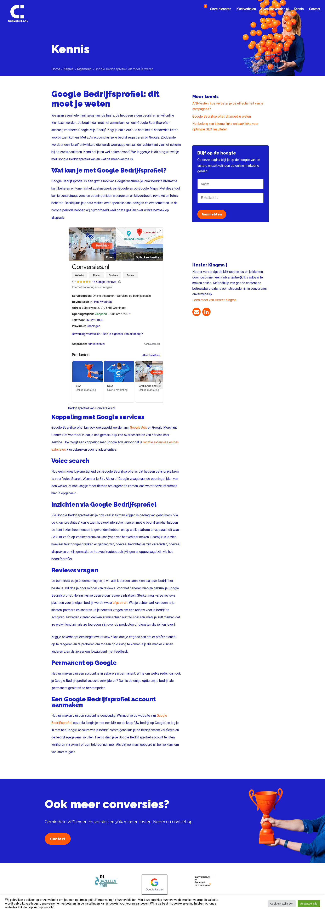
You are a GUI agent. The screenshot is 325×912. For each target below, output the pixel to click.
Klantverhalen (246, 9)
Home (55, 69)
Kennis (299, 9)
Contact (314, 9)
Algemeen (84, 69)
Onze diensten (220, 9)
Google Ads (138, 427)
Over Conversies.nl (275, 9)
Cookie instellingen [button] (281, 903)
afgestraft (120, 603)
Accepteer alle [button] (308, 903)
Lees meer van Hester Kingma (214, 300)
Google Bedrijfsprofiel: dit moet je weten (221, 116)
